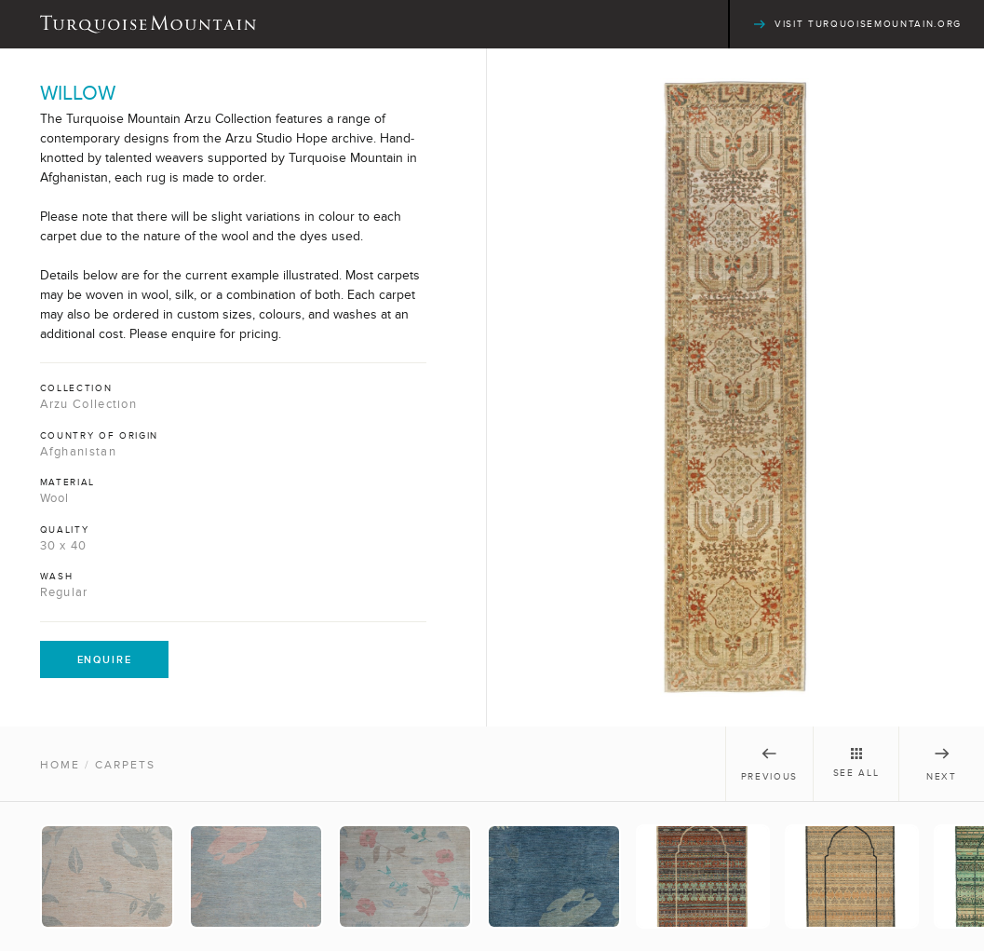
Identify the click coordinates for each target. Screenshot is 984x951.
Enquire (104, 659)
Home (60, 764)
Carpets (125, 764)
